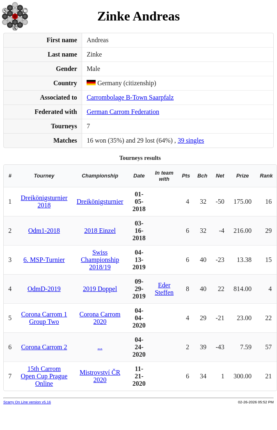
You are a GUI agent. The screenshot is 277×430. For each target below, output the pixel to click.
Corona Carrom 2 (44, 347)
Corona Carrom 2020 (100, 318)
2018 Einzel (100, 230)
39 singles (191, 140)
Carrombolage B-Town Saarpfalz (130, 97)
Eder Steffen (164, 289)
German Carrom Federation (123, 111)
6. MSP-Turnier (44, 259)
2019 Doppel (100, 288)
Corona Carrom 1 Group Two (44, 318)
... (100, 347)
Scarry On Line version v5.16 (27, 402)
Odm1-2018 (44, 230)
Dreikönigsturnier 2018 (44, 201)
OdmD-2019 (44, 288)
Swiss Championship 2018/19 (100, 260)
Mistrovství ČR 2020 (100, 376)
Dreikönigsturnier (100, 201)
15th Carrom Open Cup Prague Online (44, 376)
